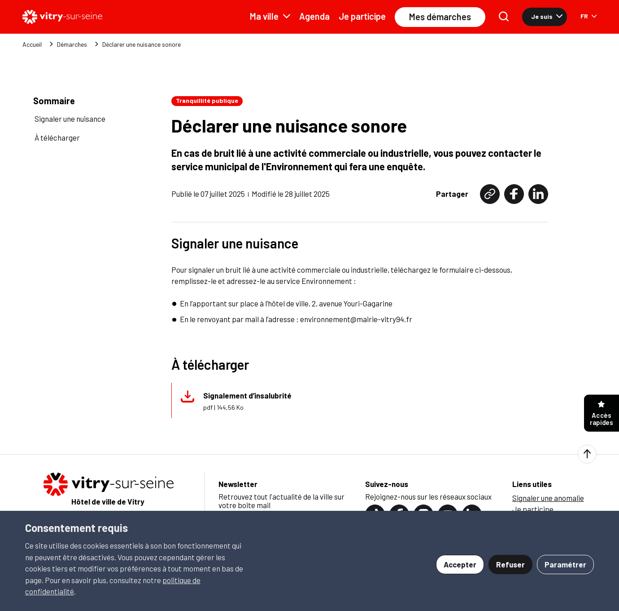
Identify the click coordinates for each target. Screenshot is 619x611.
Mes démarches (440, 16)
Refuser (510, 564)
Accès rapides (601, 413)
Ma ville (270, 16)
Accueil (32, 44)
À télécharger (57, 137)
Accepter (460, 564)
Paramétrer (565, 564)
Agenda (314, 16)
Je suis (546, 17)
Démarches (72, 44)
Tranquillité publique (207, 100)
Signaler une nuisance (70, 118)
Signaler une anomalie (548, 497)
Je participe (362, 16)
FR (588, 16)
